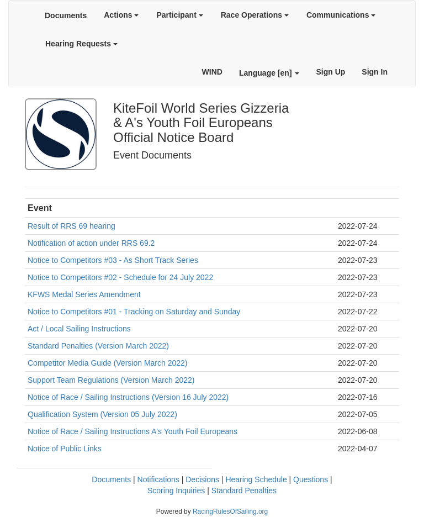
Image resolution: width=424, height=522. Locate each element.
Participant (179, 14)
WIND (212, 71)
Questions (310, 479)
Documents (66, 15)
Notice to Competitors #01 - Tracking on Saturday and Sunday (134, 311)
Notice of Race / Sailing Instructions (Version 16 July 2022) (128, 397)
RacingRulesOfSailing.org (230, 511)
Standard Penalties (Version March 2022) (98, 345)
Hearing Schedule (256, 479)
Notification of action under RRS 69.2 (91, 243)
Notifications (158, 479)
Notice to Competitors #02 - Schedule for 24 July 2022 (120, 277)
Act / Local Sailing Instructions (79, 328)
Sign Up (330, 71)
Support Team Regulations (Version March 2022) (111, 380)
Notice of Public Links (65, 448)
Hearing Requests (81, 43)
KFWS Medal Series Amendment (84, 294)
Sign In (375, 71)
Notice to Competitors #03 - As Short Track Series (113, 260)
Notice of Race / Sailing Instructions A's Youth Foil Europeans (132, 431)
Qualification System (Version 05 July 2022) (102, 414)
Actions (121, 14)
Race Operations (255, 14)
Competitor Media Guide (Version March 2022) (107, 362)
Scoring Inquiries (176, 490)
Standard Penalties (244, 490)
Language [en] (269, 72)
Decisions (202, 479)
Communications (340, 14)
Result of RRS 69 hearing (71, 226)
